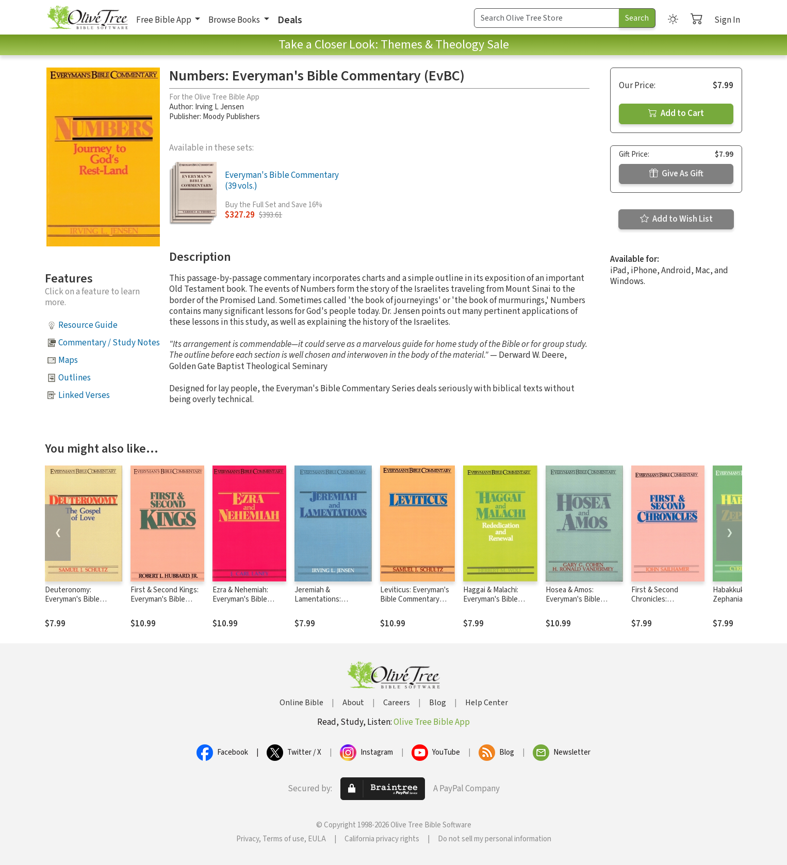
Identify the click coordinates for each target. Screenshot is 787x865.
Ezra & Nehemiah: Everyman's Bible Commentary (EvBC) (244, 600)
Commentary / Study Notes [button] (109, 343)
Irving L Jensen (219, 107)
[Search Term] (546, 18)
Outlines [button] (74, 378)
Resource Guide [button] (88, 325)
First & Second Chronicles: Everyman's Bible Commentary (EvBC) (663, 605)
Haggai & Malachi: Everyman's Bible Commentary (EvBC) (495, 600)
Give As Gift (676, 174)
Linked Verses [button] (84, 395)
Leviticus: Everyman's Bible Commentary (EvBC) (414, 600)
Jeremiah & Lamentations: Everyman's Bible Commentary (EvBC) (326, 605)
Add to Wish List (676, 219)
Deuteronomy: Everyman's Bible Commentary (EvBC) (77, 600)
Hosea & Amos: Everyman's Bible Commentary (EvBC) (578, 600)
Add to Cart (676, 113)
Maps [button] (68, 360)
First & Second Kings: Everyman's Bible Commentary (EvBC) (164, 600)
